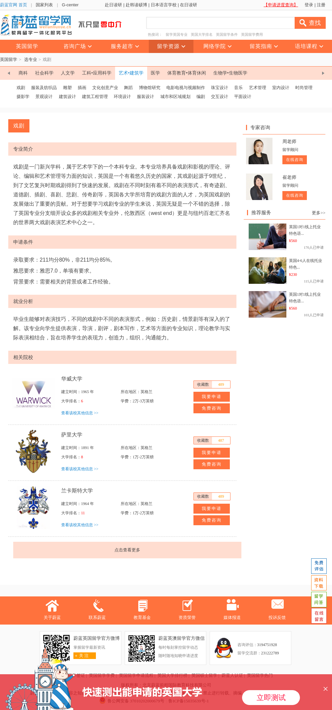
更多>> (318, 212)
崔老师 (289, 177)
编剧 (200, 96)
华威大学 (71, 378)
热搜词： (155, 34)
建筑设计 (67, 96)
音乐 (238, 87)
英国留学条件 (227, 34)
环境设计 (122, 96)
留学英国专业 (176, 34)
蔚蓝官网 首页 (13, 4)
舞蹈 (128, 87)
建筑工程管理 (95, 96)
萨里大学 (71, 434)
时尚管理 (303, 87)
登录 (309, 4)
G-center (70, 4)
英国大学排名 (202, 34)
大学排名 (69, 401)
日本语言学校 (164, 4)
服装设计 (145, 96)
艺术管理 (257, 87)
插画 (82, 87)
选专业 (30, 59)
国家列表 (44, 4)
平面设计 (242, 96)
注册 (321, 4)
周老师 (289, 141)
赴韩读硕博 (136, 4)
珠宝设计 (219, 87)
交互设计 (219, 96)
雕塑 (67, 87)
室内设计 (280, 87)
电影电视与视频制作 (185, 87)
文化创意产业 (105, 87)
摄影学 (23, 96)
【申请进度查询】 (281, 4)
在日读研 (188, 4)
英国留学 (8, 59)
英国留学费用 (252, 34)
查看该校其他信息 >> (80, 413)
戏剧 (21, 87)
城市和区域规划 (175, 96)
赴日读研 (113, 4)
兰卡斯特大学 (77, 490)
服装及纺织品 (44, 87)
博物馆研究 (149, 87)
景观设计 (44, 96)
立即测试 (271, 697)
